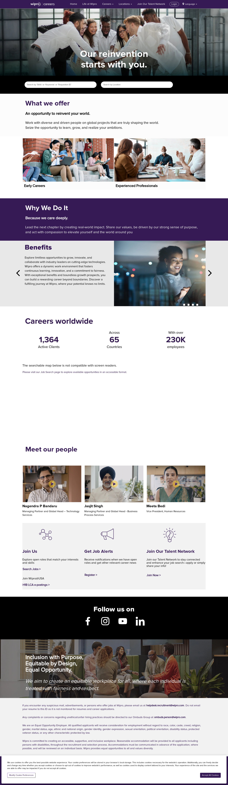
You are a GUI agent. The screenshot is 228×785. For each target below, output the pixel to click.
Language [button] (191, 4)
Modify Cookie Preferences (21, 775)
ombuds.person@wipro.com (170, 717)
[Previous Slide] (19, 274)
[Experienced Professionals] (114, 141)
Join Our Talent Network (151, 4)
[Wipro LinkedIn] (140, 623)
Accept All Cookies (210, 775)
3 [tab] (193, 305)
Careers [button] (107, 4)
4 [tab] (197, 305)
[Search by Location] (137, 84)
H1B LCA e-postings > (36, 584)
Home (73, 4)
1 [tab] (184, 305)
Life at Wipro (89, 4)
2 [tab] (188, 305)
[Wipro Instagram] (105, 623)
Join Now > (154, 575)
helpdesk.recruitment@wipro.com (165, 705)
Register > (90, 575)
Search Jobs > (32, 569)
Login (174, 4)
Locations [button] (125, 4)
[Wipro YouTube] (123, 623)
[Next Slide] (209, 274)
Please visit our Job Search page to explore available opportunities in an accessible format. (75, 372)
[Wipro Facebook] (88, 623)
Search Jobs (180, 84)
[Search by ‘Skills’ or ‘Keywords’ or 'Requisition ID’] (61, 84)
